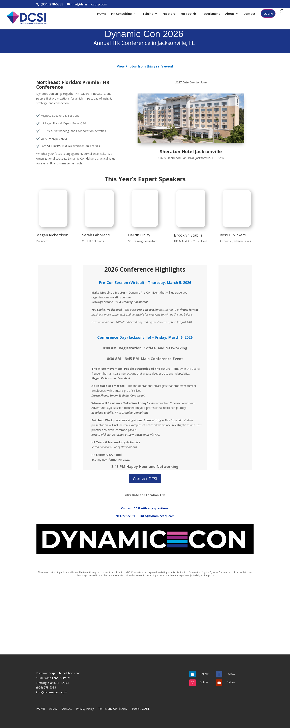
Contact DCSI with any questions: (145, 508)
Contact (249, 14)
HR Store (169, 14)
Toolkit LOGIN (141, 708)
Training (147, 14)
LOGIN (268, 13)
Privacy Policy (85, 708)
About (229, 14)
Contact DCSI (145, 478)
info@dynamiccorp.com (51, 692)
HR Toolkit (188, 14)
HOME (101, 14)
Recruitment (211, 14)
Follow (204, 674)
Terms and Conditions (112, 708)
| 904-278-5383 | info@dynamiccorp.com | (145, 516)
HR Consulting (121, 14)
